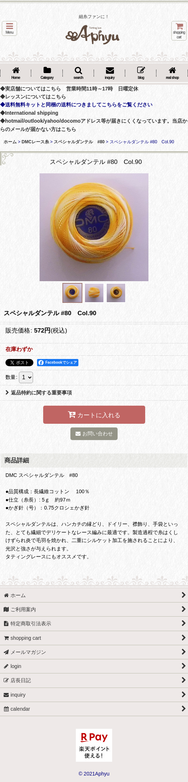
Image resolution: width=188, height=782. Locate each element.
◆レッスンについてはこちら (33, 97)
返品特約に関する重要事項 (38, 393)
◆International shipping (29, 113)
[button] (9, 28)
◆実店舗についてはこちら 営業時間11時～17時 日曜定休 (69, 89)
